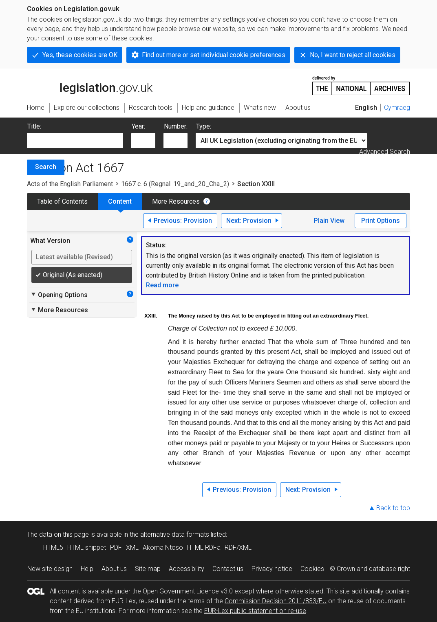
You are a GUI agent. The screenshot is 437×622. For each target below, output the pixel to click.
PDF (116, 547)
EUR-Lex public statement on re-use (255, 611)
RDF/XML (238, 547)
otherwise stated (299, 591)
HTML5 (53, 547)
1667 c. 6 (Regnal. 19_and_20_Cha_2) (175, 184)
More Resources (176, 201)
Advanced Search (384, 152)
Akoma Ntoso (163, 547)
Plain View (329, 220)
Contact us (227, 569)
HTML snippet (86, 547)
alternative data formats (174, 534)
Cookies (312, 569)
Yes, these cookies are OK (79, 55)
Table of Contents (62, 201)
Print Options (380, 220)
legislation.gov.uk (89, 85)
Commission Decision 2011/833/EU (276, 601)
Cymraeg (397, 107)
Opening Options (59, 295)
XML (132, 547)
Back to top (393, 508)
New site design (50, 569)
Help (87, 569)
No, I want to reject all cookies (352, 55)
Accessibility (186, 569)
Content (120, 201)
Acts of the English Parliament (70, 184)
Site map (148, 569)
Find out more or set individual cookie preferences (213, 55)
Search (45, 167)
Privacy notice (272, 569)
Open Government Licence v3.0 (188, 591)
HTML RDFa (204, 547)
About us (114, 569)
